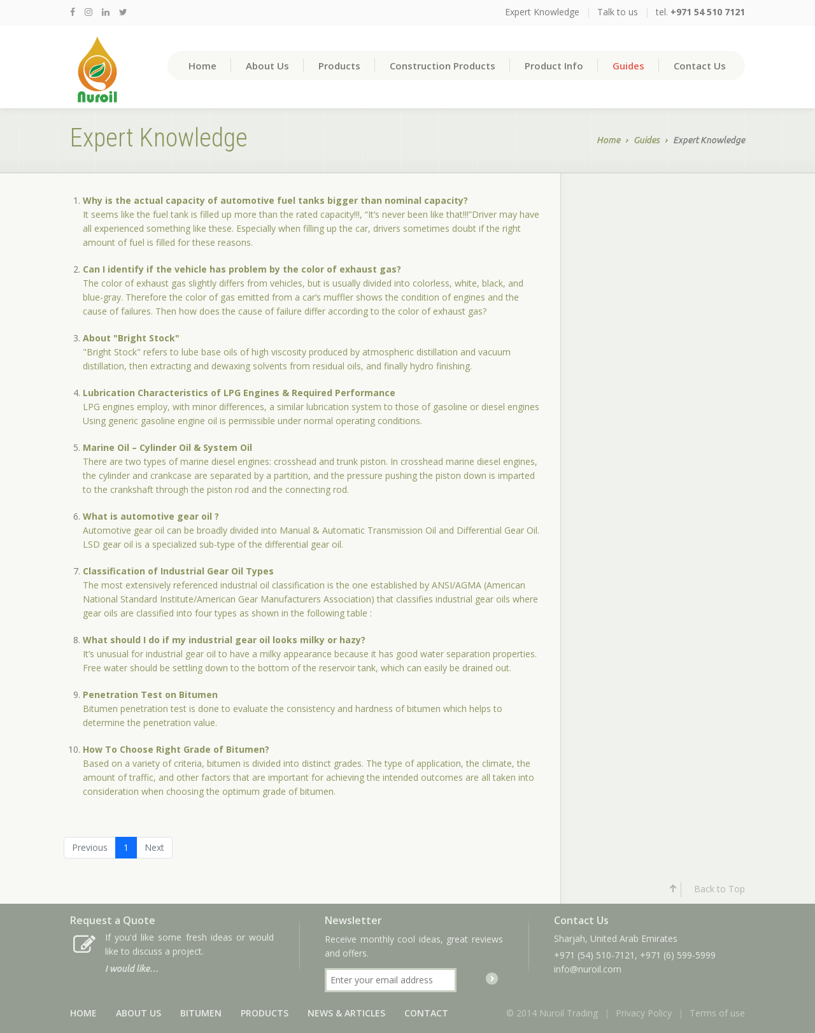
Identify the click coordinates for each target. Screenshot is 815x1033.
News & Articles (346, 1013)
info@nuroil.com (587, 969)
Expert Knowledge (542, 12)
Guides (628, 65)
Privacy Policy (644, 1013)
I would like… (132, 969)
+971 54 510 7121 (707, 12)
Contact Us (700, 65)
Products (339, 65)
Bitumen (201, 1013)
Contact (426, 1013)
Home (202, 65)
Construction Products (442, 65)
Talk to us (617, 12)
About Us (267, 65)
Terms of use (717, 1013)
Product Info (554, 65)
